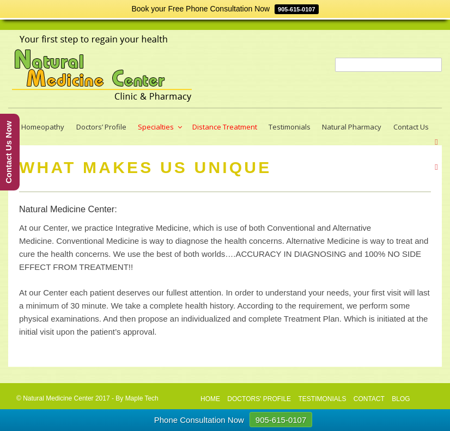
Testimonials (290, 127)
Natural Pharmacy (351, 127)
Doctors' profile (259, 399)
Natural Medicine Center (58, 398)
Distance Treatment (224, 127)
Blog (401, 399)
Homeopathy (42, 127)
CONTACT (369, 399)
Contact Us (411, 127)
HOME (210, 399)
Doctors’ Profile (101, 127)
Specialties (161, 127)
